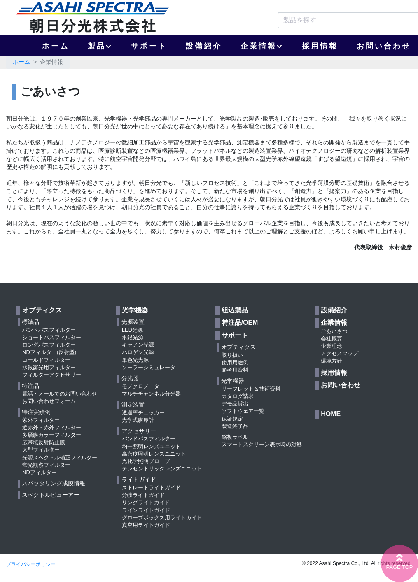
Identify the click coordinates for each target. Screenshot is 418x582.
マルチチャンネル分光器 (151, 394)
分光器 (130, 378)
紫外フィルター (41, 420)
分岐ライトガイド (143, 495)
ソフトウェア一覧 (243, 411)
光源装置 (133, 322)
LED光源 (132, 330)
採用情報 (320, 46)
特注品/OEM (240, 322)
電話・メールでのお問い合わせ (59, 394)
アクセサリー (138, 431)
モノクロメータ (140, 386)
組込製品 (235, 310)
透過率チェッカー (143, 413)
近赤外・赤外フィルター (51, 427)
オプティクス (42, 310)
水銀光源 (132, 337)
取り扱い (232, 355)
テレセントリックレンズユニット (162, 469)
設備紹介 (204, 46)
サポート (149, 46)
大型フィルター (41, 450)
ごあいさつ (334, 331)
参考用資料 (235, 370)
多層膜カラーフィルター (51, 435)
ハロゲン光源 (138, 352)
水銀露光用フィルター (49, 367)
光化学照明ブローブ (146, 461)
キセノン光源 (138, 345)
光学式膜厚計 (138, 420)
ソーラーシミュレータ (148, 367)
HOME (331, 413)
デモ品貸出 (235, 403)
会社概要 (331, 338)
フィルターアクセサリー (51, 375)
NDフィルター (39, 472)
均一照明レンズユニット (151, 446)
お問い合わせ (340, 385)
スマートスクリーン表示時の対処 (262, 444)
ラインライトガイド (146, 510)
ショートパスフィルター (51, 337)
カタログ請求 (238, 396)
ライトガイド (138, 479)
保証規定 (232, 419)
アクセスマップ (339, 353)
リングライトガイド (146, 502)
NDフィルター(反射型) (49, 352)
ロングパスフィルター (49, 345)
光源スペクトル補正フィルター (59, 457)
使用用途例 (235, 362)
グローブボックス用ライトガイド (162, 517)
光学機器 (135, 310)
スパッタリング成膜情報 (53, 483)
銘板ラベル (235, 437)
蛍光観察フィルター (46, 465)
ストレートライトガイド (151, 487)
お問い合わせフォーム (49, 401)
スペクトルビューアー (50, 494)
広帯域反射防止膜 (43, 442)
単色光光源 (135, 360)
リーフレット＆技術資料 (251, 389)
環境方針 (331, 361)
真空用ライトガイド (146, 525)
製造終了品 (235, 426)
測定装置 (133, 404)
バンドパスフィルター (49, 330)
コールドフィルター (46, 360)
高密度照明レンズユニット (154, 454)
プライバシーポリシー (31, 564)
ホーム (55, 46)
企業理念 (331, 346)
